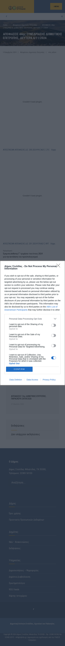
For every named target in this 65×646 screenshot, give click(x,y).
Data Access (32, 379)
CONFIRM (19, 369)
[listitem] (32, 318)
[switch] (53, 325)
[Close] (59, 266)
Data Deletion (15, 379)
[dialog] (32, 323)
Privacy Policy (49, 379)
